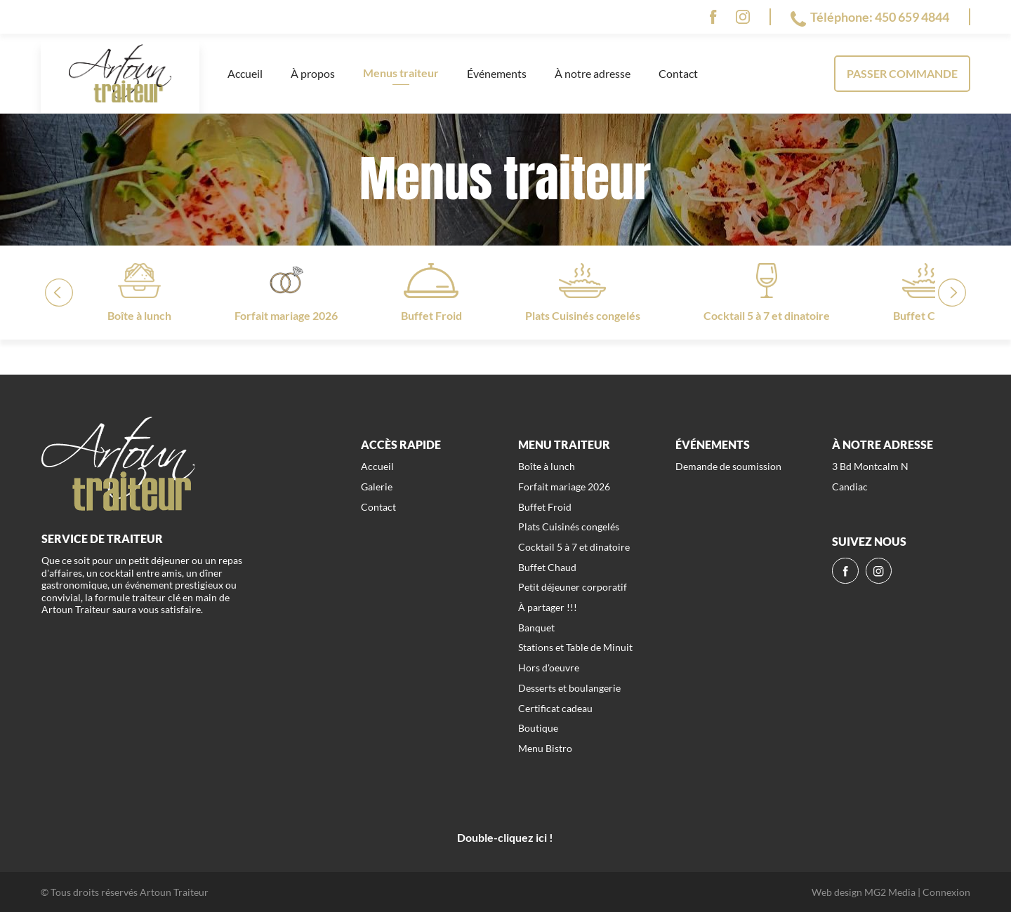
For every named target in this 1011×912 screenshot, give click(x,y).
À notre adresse (592, 73)
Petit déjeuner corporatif (572, 587)
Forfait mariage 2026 (564, 486)
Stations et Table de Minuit (575, 647)
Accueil (245, 73)
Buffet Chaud (547, 567)
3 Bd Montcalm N (870, 466)
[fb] (713, 17)
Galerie (376, 486)
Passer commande (902, 73)
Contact (678, 73)
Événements (497, 73)
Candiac (850, 486)
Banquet (536, 627)
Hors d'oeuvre (548, 667)
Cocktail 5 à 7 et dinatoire (574, 547)
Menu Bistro (545, 748)
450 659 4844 (912, 17)
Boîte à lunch (546, 466)
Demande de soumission (728, 466)
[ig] (743, 17)
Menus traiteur (401, 72)
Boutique (538, 728)
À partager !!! (547, 607)
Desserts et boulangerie (569, 688)
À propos (313, 73)
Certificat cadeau (555, 708)
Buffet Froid (544, 507)
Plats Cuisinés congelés (568, 526)
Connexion (946, 892)
